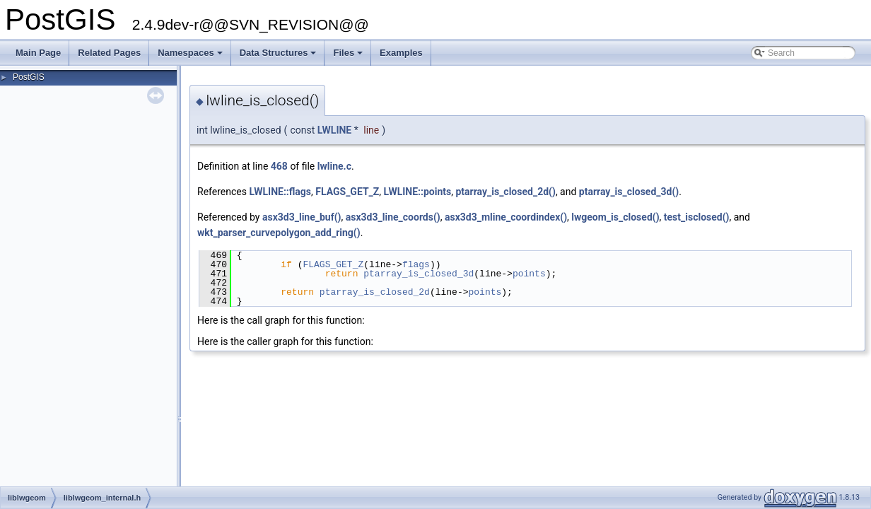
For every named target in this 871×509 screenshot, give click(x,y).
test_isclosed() (697, 217)
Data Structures (279, 56)
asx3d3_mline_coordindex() (506, 217)
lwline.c (334, 166)
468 (279, 166)
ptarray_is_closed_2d (375, 292)
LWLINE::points (418, 191)
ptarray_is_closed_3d (418, 273)
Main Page (38, 52)
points (529, 273)
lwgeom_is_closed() (615, 217)
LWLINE (334, 130)
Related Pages (109, 52)
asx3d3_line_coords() (393, 217)
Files (349, 56)
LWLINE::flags (280, 191)
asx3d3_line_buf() (301, 217)
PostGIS (29, 77)
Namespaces (191, 56)
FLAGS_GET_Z (347, 191)
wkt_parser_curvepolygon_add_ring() (279, 232)
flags (416, 264)
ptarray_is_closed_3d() (629, 191)
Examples (401, 52)
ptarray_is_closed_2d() (505, 191)
